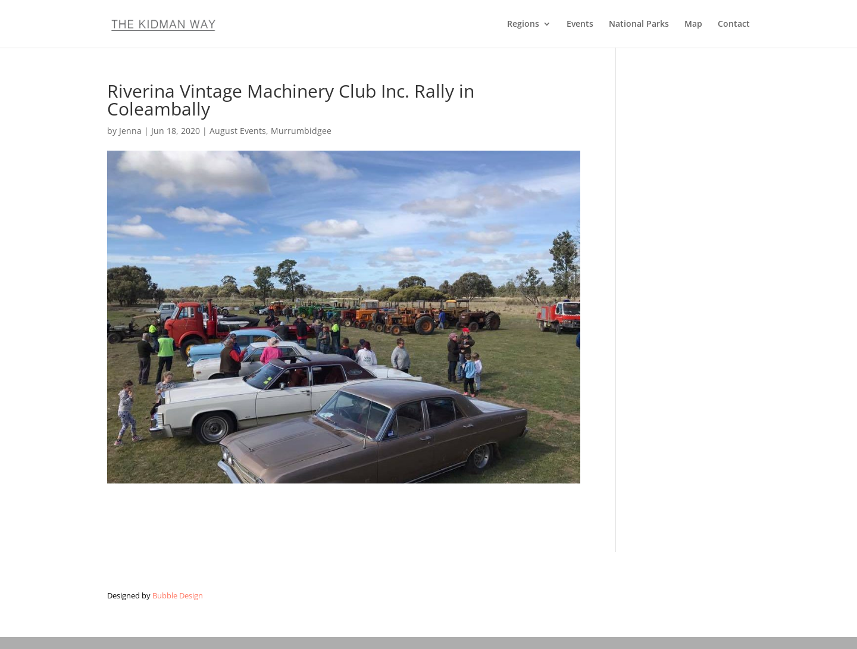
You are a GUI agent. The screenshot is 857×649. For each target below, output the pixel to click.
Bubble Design (177, 595)
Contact (734, 24)
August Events (237, 130)
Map (693, 24)
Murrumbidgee (301, 130)
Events (580, 24)
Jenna (130, 130)
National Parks (639, 24)
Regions (523, 24)
